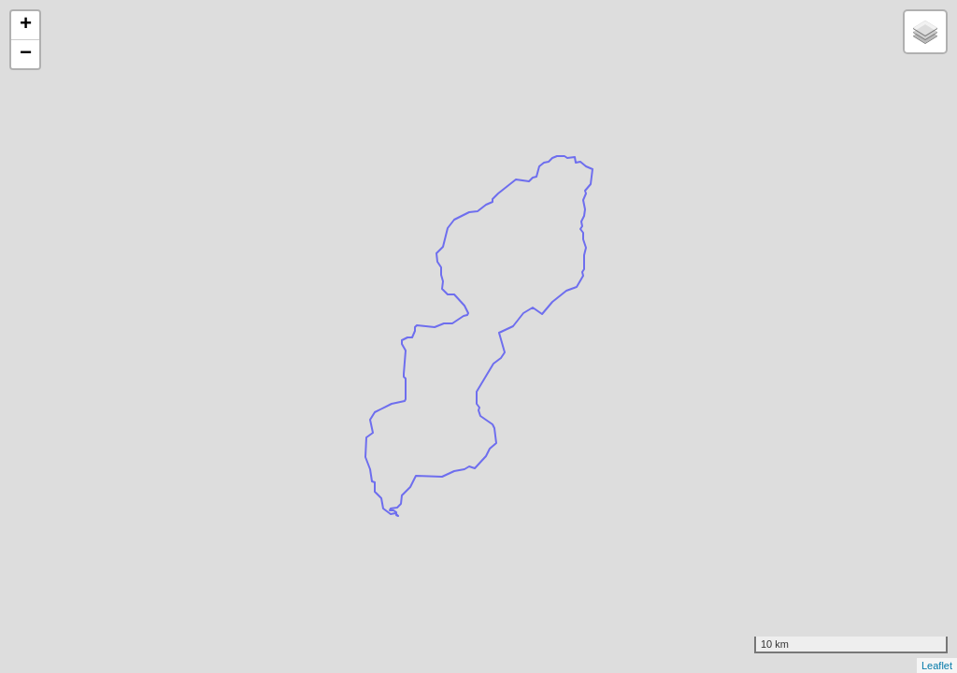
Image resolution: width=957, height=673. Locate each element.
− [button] (26, 54)
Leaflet (936, 665)
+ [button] (26, 25)
